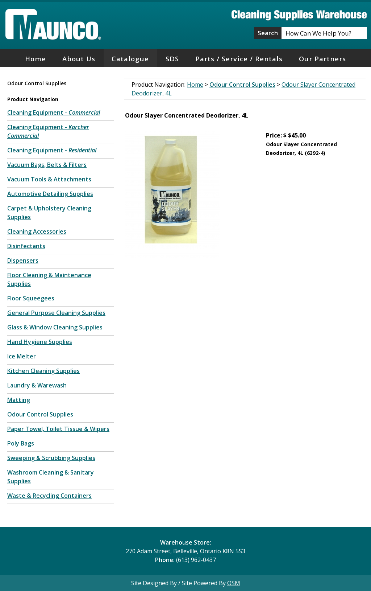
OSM (233, 583)
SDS (172, 58)
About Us (78, 58)
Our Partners (322, 58)
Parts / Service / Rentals (239, 58)
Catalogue (130, 58)
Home (35, 58)
